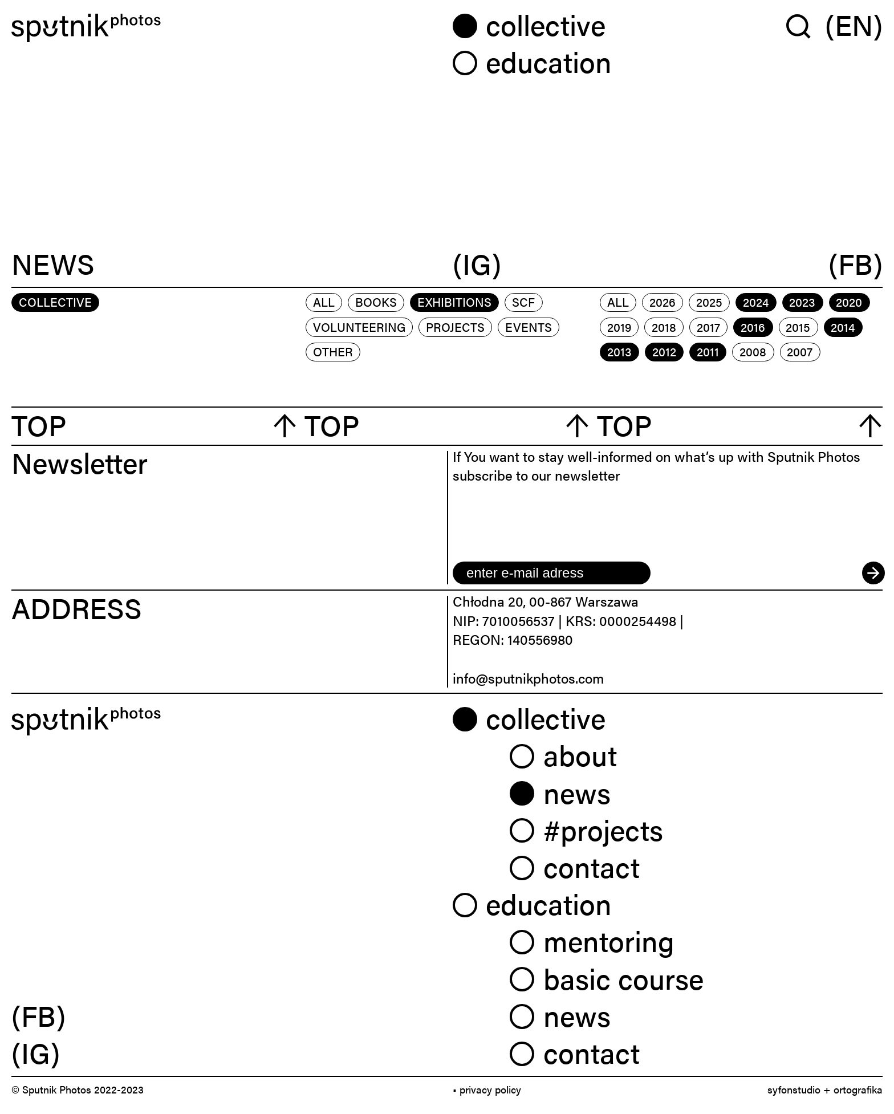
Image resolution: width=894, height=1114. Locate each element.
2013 (619, 351)
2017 (708, 326)
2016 (753, 326)
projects (455, 326)
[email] (552, 573)
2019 (619, 326)
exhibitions (454, 301)
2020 (849, 301)
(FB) (855, 264)
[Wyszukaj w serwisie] (805, 26)
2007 (799, 351)
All (324, 301)
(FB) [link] (38, 1014)
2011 (708, 351)
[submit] (872, 573)
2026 (662, 301)
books (376, 301)
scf (523, 301)
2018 (664, 326)
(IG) (477, 264)
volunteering (359, 326)
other (333, 351)
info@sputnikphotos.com (528, 678)
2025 (709, 301)
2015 (798, 326)
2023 (802, 301)
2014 (843, 326)
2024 (756, 301)
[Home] (226, 28)
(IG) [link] (35, 1051)
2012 (664, 351)
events (528, 326)
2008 (752, 351)
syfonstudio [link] (793, 1089)
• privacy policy (487, 1089)
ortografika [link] (858, 1089)
